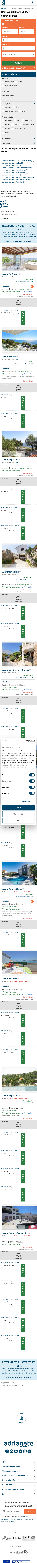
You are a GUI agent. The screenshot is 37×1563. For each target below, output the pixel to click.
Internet (20, 82)
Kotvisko (8, 133)
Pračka (17, 124)
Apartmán (8, 107)
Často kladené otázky (11, 1466)
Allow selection (18, 814)
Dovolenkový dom (11, 111)
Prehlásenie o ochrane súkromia (15, 1475)
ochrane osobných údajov (8, 1521)
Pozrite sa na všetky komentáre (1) (24, 677)
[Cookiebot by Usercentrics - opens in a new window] (26, 741)
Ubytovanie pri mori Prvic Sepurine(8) (15, 172)
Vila (23, 111)
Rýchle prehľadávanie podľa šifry (14, 68)
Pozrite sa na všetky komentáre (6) (24, 896)
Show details (26, 801)
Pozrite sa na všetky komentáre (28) (24, 363)
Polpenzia (28, 120)
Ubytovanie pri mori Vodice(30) (12, 163)
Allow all (18, 807)
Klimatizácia (9, 82)
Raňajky (8, 124)
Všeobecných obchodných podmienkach (18, 241)
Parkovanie (9, 120)
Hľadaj (18, 63)
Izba (18, 107)
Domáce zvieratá (11, 86)
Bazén (19, 120)
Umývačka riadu (28, 124)
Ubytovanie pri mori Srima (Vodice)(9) (15, 170)
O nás (4, 1462)
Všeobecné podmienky (11, 1471)
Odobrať (30, 1511)
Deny (18, 820)
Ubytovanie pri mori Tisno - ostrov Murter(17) (17, 168)
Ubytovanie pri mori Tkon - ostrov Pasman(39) (18, 161)
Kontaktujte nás (8, 1480)
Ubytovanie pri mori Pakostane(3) (13, 182)
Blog (4, 1494)
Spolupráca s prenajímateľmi (14, 1489)
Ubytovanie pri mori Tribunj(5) (12, 175)
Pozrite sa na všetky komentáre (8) (24, 281)
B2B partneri (7, 1485)
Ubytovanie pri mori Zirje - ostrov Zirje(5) (16, 180)
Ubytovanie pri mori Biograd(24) (13, 165)
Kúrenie (8, 129)
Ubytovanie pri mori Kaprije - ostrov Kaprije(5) (18, 177)
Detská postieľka (20, 129)
